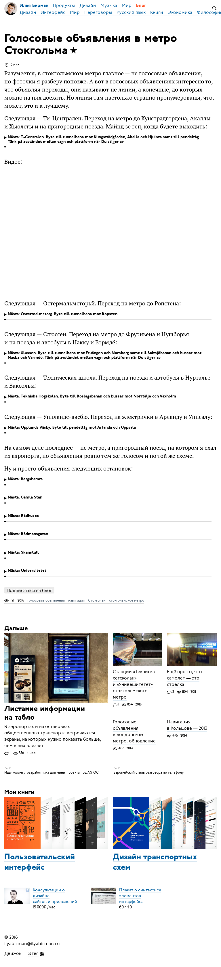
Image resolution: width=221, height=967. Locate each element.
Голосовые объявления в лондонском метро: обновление (134, 731)
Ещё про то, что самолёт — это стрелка (184, 678)
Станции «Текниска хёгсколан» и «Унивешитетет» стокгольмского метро (134, 684)
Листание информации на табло (44, 713)
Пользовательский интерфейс (39, 862)
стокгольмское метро (126, 600)
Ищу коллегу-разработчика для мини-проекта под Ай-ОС (51, 772)
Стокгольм (97, 600)
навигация (76, 600)
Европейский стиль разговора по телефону (148, 772)
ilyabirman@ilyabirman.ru (32, 943)
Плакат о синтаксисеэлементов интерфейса (140, 895)
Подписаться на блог (29, 590)
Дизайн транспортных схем (155, 862)
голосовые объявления (46, 600)
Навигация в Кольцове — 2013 (187, 725)
